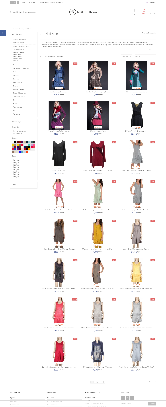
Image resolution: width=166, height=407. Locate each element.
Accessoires (17, 107)
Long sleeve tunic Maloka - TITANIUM (97, 170)
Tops (14, 100)
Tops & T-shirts (18, 82)
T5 (16, 170)
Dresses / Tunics (19, 50)
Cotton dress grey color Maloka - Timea (136, 210)
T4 (16, 167)
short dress (18, 59)
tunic (16, 61)
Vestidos (16, 75)
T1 (16, 160)
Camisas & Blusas (19, 96)
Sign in (135, 14)
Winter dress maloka (98, 131)
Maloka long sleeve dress (59, 92)
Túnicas (15, 86)
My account (52, 393)
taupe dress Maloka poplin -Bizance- (136, 249)
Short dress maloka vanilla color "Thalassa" (97, 328)
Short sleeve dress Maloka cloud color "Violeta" (136, 367)
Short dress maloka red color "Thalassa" (59, 328)
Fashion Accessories (20, 72)
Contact (23, 2)
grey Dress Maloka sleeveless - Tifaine (136, 170)
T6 (16, 172)
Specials (13, 398)
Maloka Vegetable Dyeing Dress (98, 92)
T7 (16, 174)
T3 (16, 165)
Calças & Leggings (19, 93)
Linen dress (18, 54)
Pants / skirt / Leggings (21, 68)
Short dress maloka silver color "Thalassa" (136, 328)
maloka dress (19, 52)
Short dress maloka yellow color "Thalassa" (136, 288)
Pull (14, 110)
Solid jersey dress (59, 170)
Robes (15, 103)
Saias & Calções (18, 89)
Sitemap (32, 2)
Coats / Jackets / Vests (21, 46)
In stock (18, 134)
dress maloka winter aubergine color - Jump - (59, 288)
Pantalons (16, 114)
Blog (14, 185)
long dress (18, 56)
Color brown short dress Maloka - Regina (59, 249)
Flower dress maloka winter (136, 92)
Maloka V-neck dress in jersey (136, 131)
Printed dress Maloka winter (59, 131)
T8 (16, 177)
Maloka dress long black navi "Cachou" (97, 367)
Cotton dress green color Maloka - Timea (97, 210)
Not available (20, 131)
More (150, 49)
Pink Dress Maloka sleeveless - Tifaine (59, 210)
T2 (16, 163)
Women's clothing (19, 43)
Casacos (16, 79)
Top (14, 65)
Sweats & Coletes (19, 39)
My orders (51, 398)
